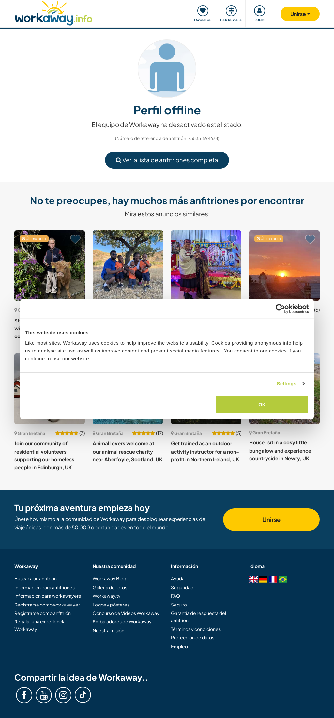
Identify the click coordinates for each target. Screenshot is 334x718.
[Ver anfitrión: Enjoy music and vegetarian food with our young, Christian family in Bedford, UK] (128, 265)
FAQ (175, 596)
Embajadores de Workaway (122, 621)
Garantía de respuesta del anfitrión (198, 616)
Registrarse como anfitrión (42, 613)
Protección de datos (192, 637)
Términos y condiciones (196, 629)
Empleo (179, 646)
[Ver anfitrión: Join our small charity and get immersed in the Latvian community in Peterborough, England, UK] (206, 265)
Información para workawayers (47, 596)
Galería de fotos (110, 587)
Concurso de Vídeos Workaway (126, 613)
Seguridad (182, 587)
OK (262, 404)
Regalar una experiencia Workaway (40, 625)
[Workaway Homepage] (53, 12)
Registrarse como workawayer (47, 604)
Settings (286, 383)
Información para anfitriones (44, 587)
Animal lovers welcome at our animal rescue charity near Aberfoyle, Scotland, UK (127, 451)
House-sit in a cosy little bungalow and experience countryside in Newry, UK (280, 450)
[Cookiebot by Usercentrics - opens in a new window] (280, 309)
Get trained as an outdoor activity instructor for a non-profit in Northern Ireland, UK (205, 451)
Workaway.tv (106, 596)
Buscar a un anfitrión (35, 578)
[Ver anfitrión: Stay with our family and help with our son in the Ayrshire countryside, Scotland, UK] (49, 265)
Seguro (179, 604)
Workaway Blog (109, 578)
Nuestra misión (108, 630)
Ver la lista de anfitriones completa (167, 160)
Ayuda (178, 578)
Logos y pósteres (111, 604)
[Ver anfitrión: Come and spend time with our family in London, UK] (284, 265)
